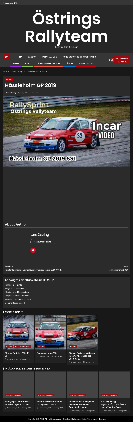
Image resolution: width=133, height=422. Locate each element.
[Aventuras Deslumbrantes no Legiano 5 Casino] (50, 384)
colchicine (19, 288)
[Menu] (12, 57)
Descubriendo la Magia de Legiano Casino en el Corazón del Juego (81, 404)
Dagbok (32, 57)
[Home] (6, 57)
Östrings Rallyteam (66, 27)
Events (9, 79)
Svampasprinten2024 (97, 267)
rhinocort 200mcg (23, 299)
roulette (18, 284)
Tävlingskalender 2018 (48, 63)
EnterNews (87, 419)
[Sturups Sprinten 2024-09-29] (18, 332)
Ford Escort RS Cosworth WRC (79, 57)
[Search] (110, 60)
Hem (20, 57)
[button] (12, 57)
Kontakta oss (86, 63)
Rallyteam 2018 (49, 57)
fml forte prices (22, 292)
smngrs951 (27, 408)
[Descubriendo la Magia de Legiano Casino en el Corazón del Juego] (82, 384)
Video (27, 63)
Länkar (69, 63)
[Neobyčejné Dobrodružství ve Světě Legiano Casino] (18, 384)
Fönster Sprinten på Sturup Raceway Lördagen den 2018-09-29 (36, 267)
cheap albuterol (22, 295)
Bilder (16, 63)
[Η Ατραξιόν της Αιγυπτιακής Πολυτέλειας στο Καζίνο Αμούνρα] (114, 384)
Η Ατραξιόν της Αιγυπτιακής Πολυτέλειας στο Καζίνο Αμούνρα (113, 404)
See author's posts (42, 241)
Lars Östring (11, 93)
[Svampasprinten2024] (50, 332)
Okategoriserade (22, 346)
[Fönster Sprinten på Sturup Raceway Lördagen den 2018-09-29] (82, 332)
